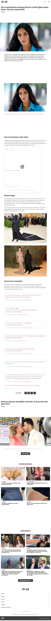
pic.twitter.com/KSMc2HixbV (13, 350)
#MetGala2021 (9, 297)
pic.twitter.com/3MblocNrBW (13, 338)
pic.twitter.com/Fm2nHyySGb (14, 325)
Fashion (3, 599)
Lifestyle (3, 604)
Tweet (28, 393)
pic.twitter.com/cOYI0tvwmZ (22, 297)
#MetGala (25, 310)
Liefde (2, 601)
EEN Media (48, 618)
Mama (2, 593)
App (34, 393)
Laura (16, 11)
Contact (36, 614)
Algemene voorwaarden (29, 614)
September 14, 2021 (27, 299)
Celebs (2, 11)
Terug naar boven (24, 580)
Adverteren (23, 614)
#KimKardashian (40, 336)
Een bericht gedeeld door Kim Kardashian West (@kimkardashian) (22, 190)
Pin (31, 393)
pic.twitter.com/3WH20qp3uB (32, 378)
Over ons (18, 614)
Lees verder (25, 453)
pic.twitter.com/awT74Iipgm (13, 312)
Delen (25, 393)
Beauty (2, 596)
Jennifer (16, 406)
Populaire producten (6, 607)
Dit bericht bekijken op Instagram (12, 170)
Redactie (14, 614)
